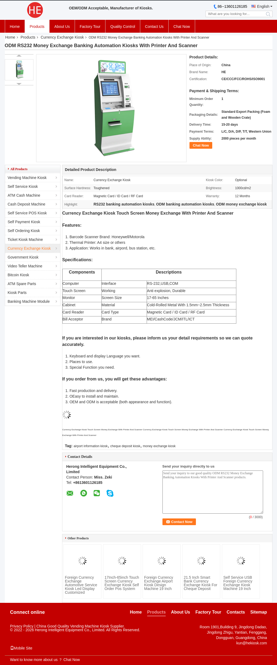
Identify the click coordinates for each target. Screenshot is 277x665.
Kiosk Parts (17, 292)
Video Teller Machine (25, 266)
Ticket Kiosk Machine (25, 239)
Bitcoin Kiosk (18, 275)
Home (15, 26)
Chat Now (181, 26)
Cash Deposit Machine (26, 204)
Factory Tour (90, 26)
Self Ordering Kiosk (24, 231)
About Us (62, 26)
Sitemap (258, 612)
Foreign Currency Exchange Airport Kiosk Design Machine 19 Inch (158, 583)
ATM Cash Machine (24, 195)
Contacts (236, 612)
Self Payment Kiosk (24, 222)
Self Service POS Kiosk (27, 213)
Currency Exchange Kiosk (62, 37)
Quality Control (122, 26)
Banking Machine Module (29, 301)
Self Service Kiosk (23, 186)
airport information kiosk (91, 446)
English (263, 6)
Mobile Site (21, 648)
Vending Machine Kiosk (27, 177)
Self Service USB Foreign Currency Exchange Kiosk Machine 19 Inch (237, 583)
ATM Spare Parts (22, 284)
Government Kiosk (23, 257)
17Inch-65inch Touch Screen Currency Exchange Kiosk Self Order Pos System (122, 583)
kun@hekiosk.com (251, 643)
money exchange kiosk (159, 446)
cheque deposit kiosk (125, 446)
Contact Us (154, 26)
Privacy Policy (21, 626)
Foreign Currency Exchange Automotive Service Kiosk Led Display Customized (81, 585)
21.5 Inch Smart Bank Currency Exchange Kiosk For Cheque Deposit (200, 583)
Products (37, 26)
